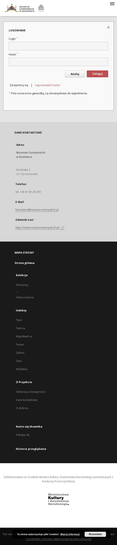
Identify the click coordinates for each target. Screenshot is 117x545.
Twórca (20, 328)
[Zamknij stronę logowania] (108, 27)
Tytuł (19, 320)
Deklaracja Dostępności (31, 392)
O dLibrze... (23, 408)
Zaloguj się (23, 435)
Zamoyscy (22, 285)
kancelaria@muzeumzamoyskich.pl (37, 210)
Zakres (20, 353)
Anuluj (75, 74)
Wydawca (22, 369)
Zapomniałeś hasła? (47, 85)
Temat (20, 344)
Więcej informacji (70, 534)
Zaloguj (97, 74)
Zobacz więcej (25, 297)
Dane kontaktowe (27, 400)
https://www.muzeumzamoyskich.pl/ (40, 227)
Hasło (13, 54)
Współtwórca (24, 336)
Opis (19, 361)
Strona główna (25, 263)
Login (13, 39)
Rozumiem (95, 534)
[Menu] (112, 3)
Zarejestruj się (19, 85)
